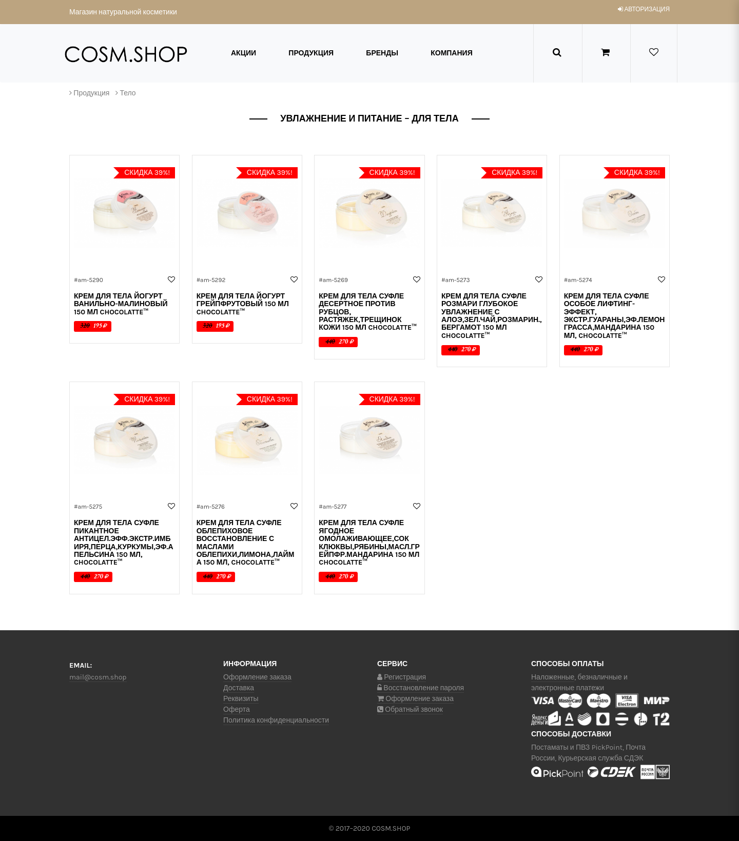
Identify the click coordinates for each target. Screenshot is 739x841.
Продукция (311, 53)
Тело (127, 93)
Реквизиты (241, 698)
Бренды (382, 53)
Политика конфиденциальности (276, 720)
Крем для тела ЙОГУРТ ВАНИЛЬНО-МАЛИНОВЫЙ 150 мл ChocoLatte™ (121, 304)
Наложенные (552, 677)
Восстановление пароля (420, 688)
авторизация (644, 9)
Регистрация (401, 677)
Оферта (236, 709)
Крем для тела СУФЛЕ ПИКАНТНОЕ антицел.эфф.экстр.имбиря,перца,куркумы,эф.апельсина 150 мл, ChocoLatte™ (123, 542)
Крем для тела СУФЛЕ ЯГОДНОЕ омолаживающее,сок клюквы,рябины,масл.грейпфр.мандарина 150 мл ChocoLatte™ (369, 542)
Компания (452, 53)
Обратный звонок (410, 709)
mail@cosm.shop (98, 677)
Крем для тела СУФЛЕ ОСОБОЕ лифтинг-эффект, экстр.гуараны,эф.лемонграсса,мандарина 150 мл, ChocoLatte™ (614, 316)
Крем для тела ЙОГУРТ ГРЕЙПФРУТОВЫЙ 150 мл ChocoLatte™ (243, 304)
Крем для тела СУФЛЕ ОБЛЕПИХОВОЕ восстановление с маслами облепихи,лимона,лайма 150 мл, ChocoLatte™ (246, 542)
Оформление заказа (257, 677)
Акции (243, 53)
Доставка (238, 688)
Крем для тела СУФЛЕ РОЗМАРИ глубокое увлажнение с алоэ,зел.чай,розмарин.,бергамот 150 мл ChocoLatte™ (491, 316)
